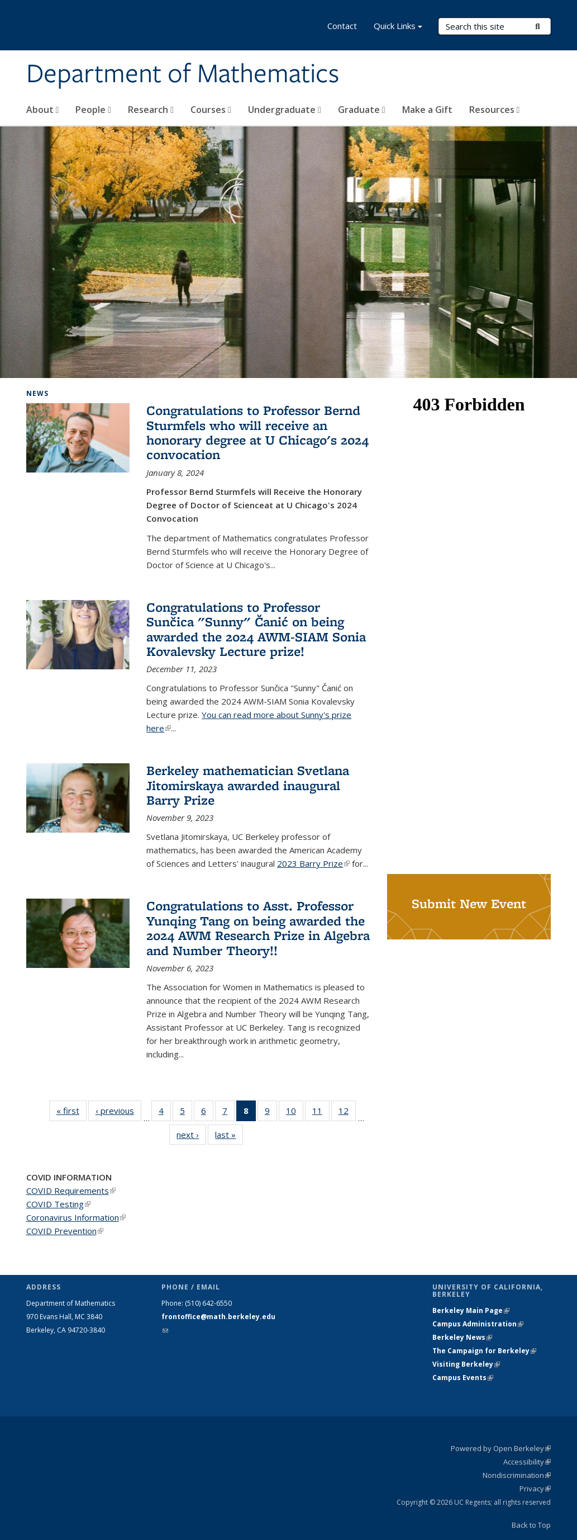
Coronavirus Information (76, 1217)
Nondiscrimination (517, 1475)
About (42, 109)
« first (71, 1110)
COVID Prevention (64, 1230)
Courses (210, 109)
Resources (494, 109)
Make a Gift (427, 109)
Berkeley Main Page (470, 1310)
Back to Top (531, 1525)
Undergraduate (284, 109)
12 (347, 1112)
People (93, 109)
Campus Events (462, 1377)
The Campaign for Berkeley (484, 1350)
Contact (342, 25)
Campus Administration (477, 1324)
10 (294, 1112)
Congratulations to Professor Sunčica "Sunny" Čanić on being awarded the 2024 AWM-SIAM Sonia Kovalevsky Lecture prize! (256, 629)
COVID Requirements (71, 1190)
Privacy (535, 1489)
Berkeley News (462, 1337)
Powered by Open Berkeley (501, 1448)
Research (151, 109)
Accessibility (527, 1462)
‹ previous (118, 1110)
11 (321, 1112)
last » (229, 1134)
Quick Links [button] (398, 27)
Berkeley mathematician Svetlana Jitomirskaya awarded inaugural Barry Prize (247, 785)
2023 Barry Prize (313, 863)
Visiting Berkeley (466, 1364)
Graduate (361, 109)
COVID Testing (58, 1204)
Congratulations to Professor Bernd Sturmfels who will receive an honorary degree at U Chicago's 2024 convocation (257, 432)
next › (191, 1134)
